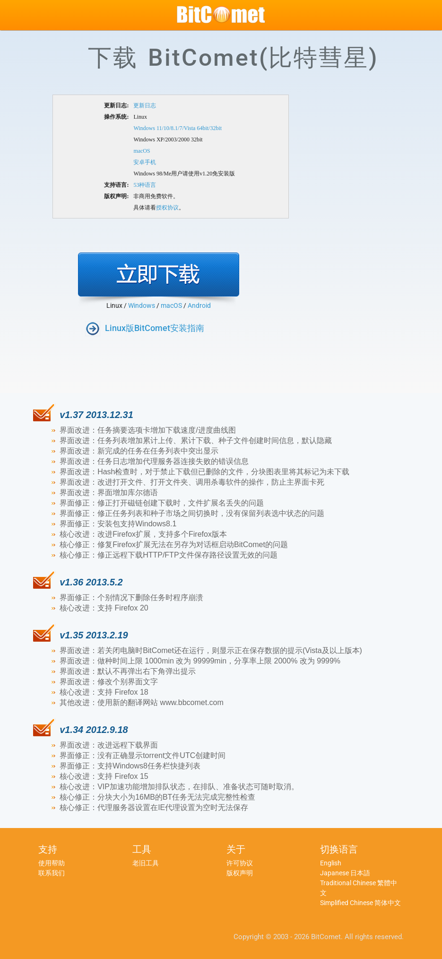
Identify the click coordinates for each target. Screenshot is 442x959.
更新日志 (144, 105)
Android (199, 305)
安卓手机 (144, 162)
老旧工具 (145, 863)
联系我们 (51, 873)
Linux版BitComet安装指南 (154, 328)
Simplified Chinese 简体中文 (360, 903)
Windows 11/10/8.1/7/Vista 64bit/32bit (177, 128)
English (330, 863)
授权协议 (167, 207)
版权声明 (239, 873)
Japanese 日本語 (345, 873)
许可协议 (239, 863)
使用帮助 (51, 863)
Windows (141, 305)
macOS (141, 151)
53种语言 (144, 185)
